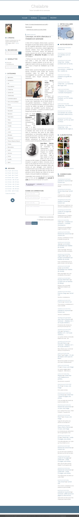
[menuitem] (24, 17)
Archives (34, 18)
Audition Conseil (63, 201)
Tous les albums (69, 168)
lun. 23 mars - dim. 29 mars (12, 182)
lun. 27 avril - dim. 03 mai (11, 171)
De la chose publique (13, 101)
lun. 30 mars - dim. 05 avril (12, 179)
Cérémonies (11, 95)
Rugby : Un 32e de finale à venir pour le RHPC (66, 356)
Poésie (9, 144)
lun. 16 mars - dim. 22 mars (12, 184)
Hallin (59, 222)
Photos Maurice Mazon (14, 141)
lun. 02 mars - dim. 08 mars (12, 188)
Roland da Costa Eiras (64, 233)
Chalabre (39, 6)
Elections (10, 114)
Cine (59, 331)
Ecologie (10, 107)
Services (10, 153)
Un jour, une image (68, 367)
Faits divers (10, 117)
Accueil (24, 18)
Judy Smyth (61, 482)
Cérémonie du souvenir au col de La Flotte (36, 29)
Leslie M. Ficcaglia (63, 211)
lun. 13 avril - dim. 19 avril (11, 175)
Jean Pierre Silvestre (64, 319)
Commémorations (12, 98)
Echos (9, 105)
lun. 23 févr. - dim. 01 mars (12, 191)
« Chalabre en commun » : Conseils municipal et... (65, 223)
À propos (43, 18)
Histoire (10, 123)
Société (9, 159)
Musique (10, 135)
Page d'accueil (28, 27)
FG (58, 367)
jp (58, 268)
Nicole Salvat (62, 191)
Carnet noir (10, 92)
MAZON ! (53, 18)
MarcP (60, 355)
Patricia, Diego (62, 293)
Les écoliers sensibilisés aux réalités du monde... (65, 245)
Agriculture (10, 77)
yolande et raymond (64, 181)
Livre (9, 129)
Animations (10, 80)
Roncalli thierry (62, 343)
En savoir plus (63, 515)
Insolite (9, 126)
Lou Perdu (61, 395)
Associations (11, 86)
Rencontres (11, 147)
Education (10, 111)
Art (8, 83)
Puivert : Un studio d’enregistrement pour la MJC (36, 24)
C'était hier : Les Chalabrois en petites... (65, 377)
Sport (9, 162)
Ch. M (59, 386)
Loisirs (9, 132)
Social (9, 156)
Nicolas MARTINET (63, 279)
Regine (60, 375)
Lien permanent (30, 184)
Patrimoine (10, 138)
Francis (60, 302)
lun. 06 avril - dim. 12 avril (11, 177)
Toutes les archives (10, 193)
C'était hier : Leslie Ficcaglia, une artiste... (65, 396)
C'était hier (10, 89)
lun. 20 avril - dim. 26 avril (11, 173)
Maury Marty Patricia (64, 427)
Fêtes (9, 120)
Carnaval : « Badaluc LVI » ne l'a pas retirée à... (65, 332)
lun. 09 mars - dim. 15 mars (12, 186)
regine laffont (62, 256)
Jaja (59, 244)
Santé (9, 150)
